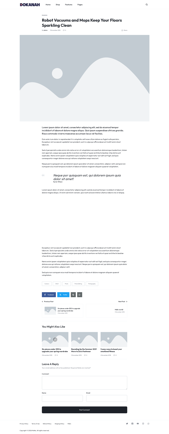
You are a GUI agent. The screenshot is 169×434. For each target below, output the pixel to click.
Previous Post (47, 301)
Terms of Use (35, 424)
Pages (80, 4)
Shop (58, 4)
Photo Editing (78, 284)
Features (68, 4)
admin (46, 30)
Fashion (44, 15)
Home (48, 4)
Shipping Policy (59, 424)
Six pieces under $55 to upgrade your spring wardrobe (55, 350)
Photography (92, 284)
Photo (66, 284)
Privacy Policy (24, 424)
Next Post (122, 301)
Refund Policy (47, 424)
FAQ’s (69, 424)
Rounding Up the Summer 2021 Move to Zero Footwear (84, 350)
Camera (46, 284)
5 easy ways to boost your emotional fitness (111, 350)
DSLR (56, 284)
